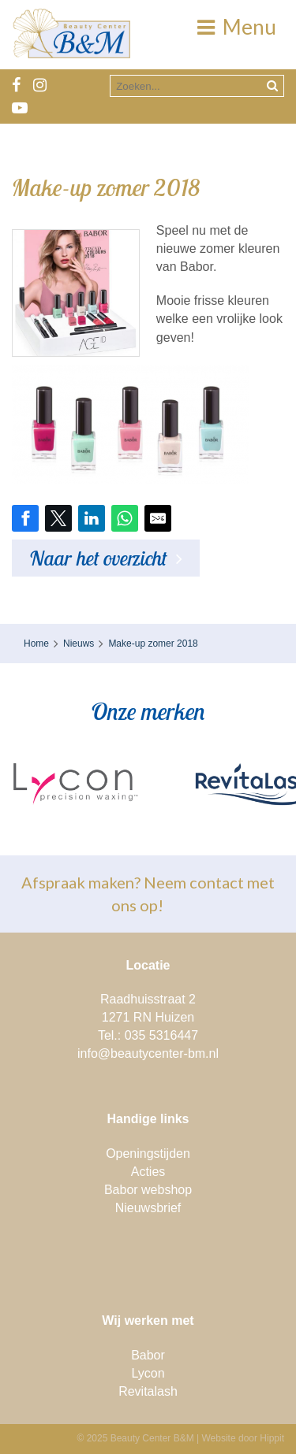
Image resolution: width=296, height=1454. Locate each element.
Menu (236, 26)
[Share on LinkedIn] (91, 518)
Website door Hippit (243, 1438)
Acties (148, 1171)
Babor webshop (148, 1189)
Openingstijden (148, 1153)
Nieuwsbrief (148, 1208)
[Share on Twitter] (58, 518)
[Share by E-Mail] (157, 518)
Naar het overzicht (98, 558)
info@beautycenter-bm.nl (148, 1053)
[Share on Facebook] (25, 518)
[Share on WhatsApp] (124, 518)
